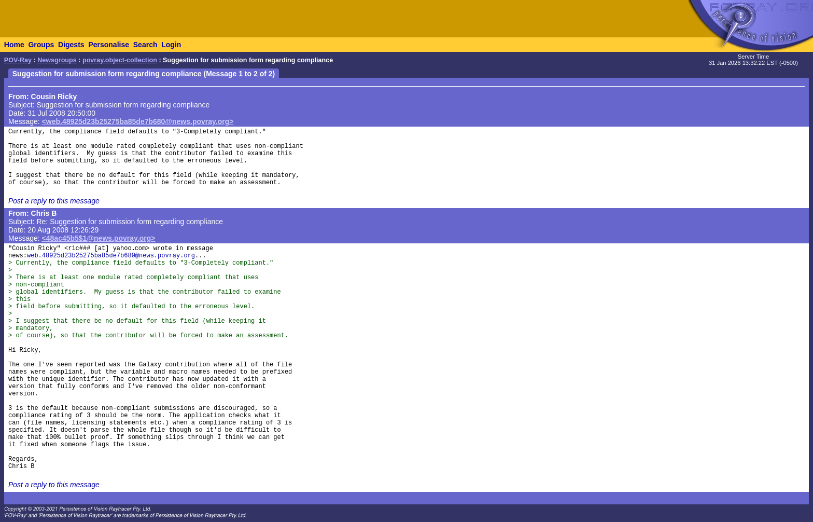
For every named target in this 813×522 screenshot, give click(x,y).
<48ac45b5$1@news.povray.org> (99, 238)
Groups (41, 44)
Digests (71, 44)
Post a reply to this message (54, 201)
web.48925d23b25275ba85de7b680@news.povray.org (111, 255)
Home (14, 44)
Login (171, 44)
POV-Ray (18, 60)
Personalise (108, 44)
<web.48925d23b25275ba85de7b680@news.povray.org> (138, 121)
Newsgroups (57, 60)
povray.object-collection (119, 60)
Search (145, 44)
